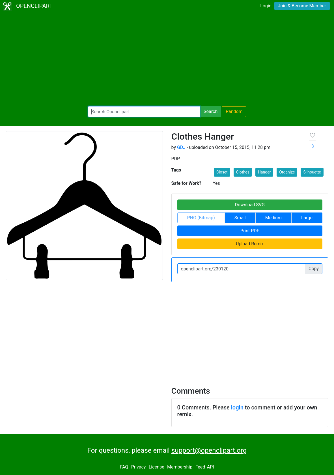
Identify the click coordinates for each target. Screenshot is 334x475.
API (210, 467)
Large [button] (307, 217)
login (237, 407)
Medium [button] (273, 217)
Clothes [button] (242, 172)
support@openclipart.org (209, 450)
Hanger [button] (264, 172)
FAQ (124, 467)
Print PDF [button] (249, 230)
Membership (179, 467)
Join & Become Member (302, 5)
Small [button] (240, 217)
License (156, 467)
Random (234, 111)
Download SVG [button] (250, 204)
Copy (314, 268)
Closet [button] (222, 172)
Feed (200, 467)
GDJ (181, 147)
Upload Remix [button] (250, 243)
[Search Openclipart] (144, 111)
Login (265, 5)
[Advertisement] (167, 59)
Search (210, 111)
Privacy (138, 467)
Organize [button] (287, 172)
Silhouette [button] (312, 172)
